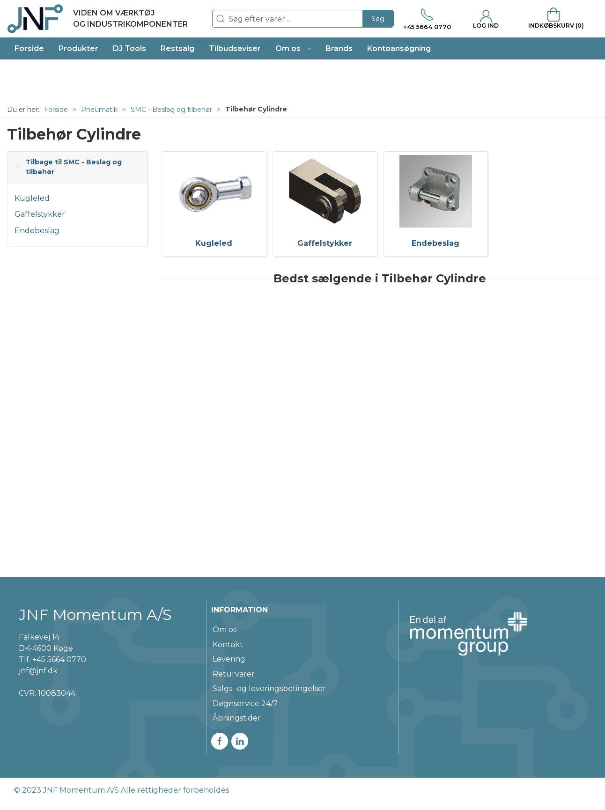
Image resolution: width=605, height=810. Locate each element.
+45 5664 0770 (59, 659)
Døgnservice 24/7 (245, 703)
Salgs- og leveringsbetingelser (269, 688)
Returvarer (234, 674)
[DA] (97, 18)
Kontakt (228, 644)
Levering (229, 659)
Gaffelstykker (40, 214)
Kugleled (32, 198)
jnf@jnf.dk (38, 670)
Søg (377, 19)
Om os (224, 629)
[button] (293, 48)
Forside (56, 109)
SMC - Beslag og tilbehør (171, 109)
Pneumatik (99, 109)
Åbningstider (237, 718)
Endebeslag (37, 230)
